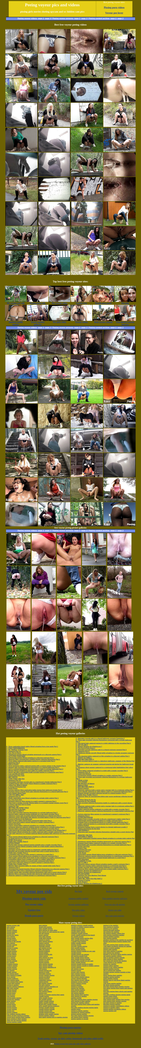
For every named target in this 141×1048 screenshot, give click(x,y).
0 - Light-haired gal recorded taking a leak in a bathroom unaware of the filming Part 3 (36, 830)
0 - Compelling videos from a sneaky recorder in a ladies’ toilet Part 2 (30, 859)
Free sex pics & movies (115, 904)
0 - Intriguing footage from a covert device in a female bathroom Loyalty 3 (101, 827)
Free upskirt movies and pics (114, 898)
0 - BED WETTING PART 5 (85, 787)
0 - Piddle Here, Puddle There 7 (17, 864)
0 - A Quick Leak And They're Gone (18, 804)
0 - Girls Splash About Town (16, 793)
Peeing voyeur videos (27, 18)
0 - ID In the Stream (82, 877)
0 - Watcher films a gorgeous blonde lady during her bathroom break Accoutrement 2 (36, 874)
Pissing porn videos (114, 7)
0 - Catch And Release (83, 774)
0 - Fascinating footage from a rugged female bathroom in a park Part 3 (101, 857)
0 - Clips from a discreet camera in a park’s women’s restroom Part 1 (30, 862)
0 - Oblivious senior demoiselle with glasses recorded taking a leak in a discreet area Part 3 (38, 817)
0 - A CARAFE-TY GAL (83, 861)
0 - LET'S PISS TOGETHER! (15, 756)
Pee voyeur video (34, 904)
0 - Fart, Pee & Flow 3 (13, 753)
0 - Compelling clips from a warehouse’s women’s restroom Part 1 (29, 870)
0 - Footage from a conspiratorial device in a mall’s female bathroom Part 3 (102, 822)
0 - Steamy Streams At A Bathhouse (88, 872)
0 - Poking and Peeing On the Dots (88, 828)
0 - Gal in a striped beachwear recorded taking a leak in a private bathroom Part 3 (34, 769)
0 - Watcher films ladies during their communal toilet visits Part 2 (29, 820)
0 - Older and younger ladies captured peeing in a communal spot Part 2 (101, 866)
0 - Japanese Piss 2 (13, 867)
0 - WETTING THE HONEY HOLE (17, 808)
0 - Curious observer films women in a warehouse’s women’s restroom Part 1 (103, 814)
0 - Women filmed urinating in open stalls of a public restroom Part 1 (30, 770)
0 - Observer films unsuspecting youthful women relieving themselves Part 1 (33, 759)
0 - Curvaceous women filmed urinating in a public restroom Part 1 (99, 775)
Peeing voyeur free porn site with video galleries (72, 1044)
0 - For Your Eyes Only (14, 799)
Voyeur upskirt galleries (78, 904)
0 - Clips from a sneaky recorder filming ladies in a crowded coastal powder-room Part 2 (37, 803)
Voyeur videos (78, 916)
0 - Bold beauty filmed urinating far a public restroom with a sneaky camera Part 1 (35, 832)
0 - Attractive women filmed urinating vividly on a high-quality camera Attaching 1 (34, 846)
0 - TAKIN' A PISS (82, 780)
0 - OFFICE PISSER (13, 843)
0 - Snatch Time (81, 848)
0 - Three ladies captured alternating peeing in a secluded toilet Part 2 (30, 761)
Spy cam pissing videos (70, 1033)
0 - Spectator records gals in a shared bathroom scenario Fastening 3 (100, 738)
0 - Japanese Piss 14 (83, 772)
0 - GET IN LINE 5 (82, 745)
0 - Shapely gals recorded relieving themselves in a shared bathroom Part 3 (32, 767)
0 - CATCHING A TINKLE (84, 837)
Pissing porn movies (70, 1027)
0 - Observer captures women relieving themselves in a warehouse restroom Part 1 (105, 856)
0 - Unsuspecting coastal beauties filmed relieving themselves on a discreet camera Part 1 (37, 869)
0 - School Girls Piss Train (15, 775)
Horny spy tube (115, 910)
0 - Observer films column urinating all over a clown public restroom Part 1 (102, 869)
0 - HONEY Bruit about (14, 840)
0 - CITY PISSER (81, 782)
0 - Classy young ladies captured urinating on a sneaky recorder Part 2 (31, 825)
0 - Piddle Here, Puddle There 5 (86, 795)
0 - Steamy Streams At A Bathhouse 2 (89, 870)
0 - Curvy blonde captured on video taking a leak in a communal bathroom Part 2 (104, 791)
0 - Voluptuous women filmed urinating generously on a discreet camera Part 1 (33, 754)
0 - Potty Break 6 (81, 882)
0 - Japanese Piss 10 (13, 796)
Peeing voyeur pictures (63, 18)
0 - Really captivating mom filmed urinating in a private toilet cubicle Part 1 (32, 798)
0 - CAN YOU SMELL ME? (15, 795)
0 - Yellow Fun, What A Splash (16, 785)
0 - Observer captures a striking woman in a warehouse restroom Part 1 (31, 875)
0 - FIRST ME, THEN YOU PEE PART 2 (89, 878)
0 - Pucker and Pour (83, 846)
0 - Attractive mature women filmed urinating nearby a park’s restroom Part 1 (103, 864)
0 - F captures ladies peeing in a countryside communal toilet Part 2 (30, 861)
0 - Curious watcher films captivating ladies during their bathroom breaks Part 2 (34, 790)
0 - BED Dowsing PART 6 (15, 811)
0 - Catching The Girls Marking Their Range (91, 875)
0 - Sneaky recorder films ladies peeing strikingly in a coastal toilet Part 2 (101, 867)
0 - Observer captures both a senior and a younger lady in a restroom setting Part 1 (105, 790)
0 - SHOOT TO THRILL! (84, 758)
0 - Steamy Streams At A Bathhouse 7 (89, 746)
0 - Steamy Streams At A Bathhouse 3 (89, 883)
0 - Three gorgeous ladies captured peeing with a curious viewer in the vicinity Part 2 (36, 766)
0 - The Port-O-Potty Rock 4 (85, 748)
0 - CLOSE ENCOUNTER (84, 817)
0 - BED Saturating (82, 859)
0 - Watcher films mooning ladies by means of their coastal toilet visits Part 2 (33, 866)
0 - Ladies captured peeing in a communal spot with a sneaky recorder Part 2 (103, 824)
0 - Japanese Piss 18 (13, 780)
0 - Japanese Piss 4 (82, 851)
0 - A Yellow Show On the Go (86, 799)
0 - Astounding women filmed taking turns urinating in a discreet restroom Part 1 (104, 854)
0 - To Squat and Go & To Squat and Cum (20, 838)
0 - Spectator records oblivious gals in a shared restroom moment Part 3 (101, 750)
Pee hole (78, 891)
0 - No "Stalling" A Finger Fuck (17, 750)
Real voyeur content (115, 891)
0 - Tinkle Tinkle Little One (15, 779)
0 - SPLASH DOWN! (83, 874)
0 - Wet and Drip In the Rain (16, 809)
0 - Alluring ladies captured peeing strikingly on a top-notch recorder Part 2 (32, 814)
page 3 (48, 18)
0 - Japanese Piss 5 (82, 751)
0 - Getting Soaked (82, 825)
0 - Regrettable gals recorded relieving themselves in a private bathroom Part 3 (103, 845)
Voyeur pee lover (114, 12)
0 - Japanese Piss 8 (13, 762)
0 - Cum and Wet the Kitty (15, 774)
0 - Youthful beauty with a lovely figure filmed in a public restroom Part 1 (31, 783)
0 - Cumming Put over (83, 849)
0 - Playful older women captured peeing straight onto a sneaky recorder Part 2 (34, 845)
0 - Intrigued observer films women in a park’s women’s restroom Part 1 (31, 801)
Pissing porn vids (34, 898)
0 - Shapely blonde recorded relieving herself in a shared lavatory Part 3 (101, 793)
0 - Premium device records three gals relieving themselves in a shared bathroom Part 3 (37, 791)
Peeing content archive (99, 18)
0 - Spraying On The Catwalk (86, 801)
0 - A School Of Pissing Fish (16, 787)
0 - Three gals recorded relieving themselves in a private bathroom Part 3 (32, 812)
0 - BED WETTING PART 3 (85, 759)
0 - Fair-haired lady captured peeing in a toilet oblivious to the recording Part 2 (103, 743)
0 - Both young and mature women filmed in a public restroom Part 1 (30, 822)
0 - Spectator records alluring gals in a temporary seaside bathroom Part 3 (32, 849)
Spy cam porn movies (115, 916)
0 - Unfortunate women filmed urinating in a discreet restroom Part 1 (30, 758)
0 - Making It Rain (82, 785)
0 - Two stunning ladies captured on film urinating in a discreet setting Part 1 (103, 756)
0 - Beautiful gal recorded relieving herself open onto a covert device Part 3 (32, 851)
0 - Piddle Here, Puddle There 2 (17, 853)
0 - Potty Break (81, 853)
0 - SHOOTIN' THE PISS (84, 835)
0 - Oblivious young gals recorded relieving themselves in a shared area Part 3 (33, 816)
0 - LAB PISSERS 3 (82, 830)
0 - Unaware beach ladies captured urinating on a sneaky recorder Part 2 (101, 843)
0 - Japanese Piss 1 (13, 848)
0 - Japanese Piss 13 (13, 751)
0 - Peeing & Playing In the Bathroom (19, 819)
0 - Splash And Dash (13, 824)
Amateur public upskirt (78, 898)
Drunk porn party (34, 915)
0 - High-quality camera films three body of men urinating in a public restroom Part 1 (35, 857)
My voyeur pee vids (34, 891)
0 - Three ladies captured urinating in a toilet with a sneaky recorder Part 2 (102, 770)
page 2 (41, 18)
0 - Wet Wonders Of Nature (85, 783)
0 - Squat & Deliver (82, 788)
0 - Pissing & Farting (83, 880)
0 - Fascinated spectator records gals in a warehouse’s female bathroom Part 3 (34, 782)
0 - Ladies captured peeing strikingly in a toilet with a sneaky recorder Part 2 (102, 809)
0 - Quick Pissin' (12, 788)
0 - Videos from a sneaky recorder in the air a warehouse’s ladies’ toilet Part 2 (103, 819)
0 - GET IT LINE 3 (82, 862)
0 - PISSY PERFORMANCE (15, 748)
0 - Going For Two (12, 806)
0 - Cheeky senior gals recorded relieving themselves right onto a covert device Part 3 (36, 872)
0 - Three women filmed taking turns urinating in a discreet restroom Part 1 (32, 837)
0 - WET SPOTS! (12, 777)
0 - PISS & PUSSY (12, 764)
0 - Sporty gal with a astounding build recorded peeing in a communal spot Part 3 (34, 772)
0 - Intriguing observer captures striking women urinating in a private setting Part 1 (35, 827)
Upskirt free (34, 910)
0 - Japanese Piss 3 (82, 816)
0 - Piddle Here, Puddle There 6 (17, 841)
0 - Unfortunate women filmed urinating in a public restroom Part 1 (99, 820)
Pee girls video (78, 910)
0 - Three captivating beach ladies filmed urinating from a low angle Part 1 (32, 746)
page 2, (113, 18)
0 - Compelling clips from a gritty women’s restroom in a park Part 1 (30, 854)
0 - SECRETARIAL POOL (84, 808)
